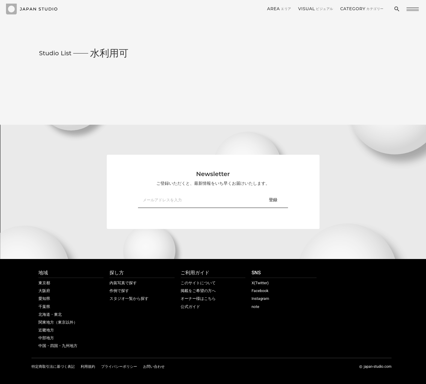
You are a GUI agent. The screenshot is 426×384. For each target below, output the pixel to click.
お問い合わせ (154, 366)
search (397, 9)
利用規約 (88, 366)
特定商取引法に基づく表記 (53, 366)
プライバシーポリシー (119, 366)
